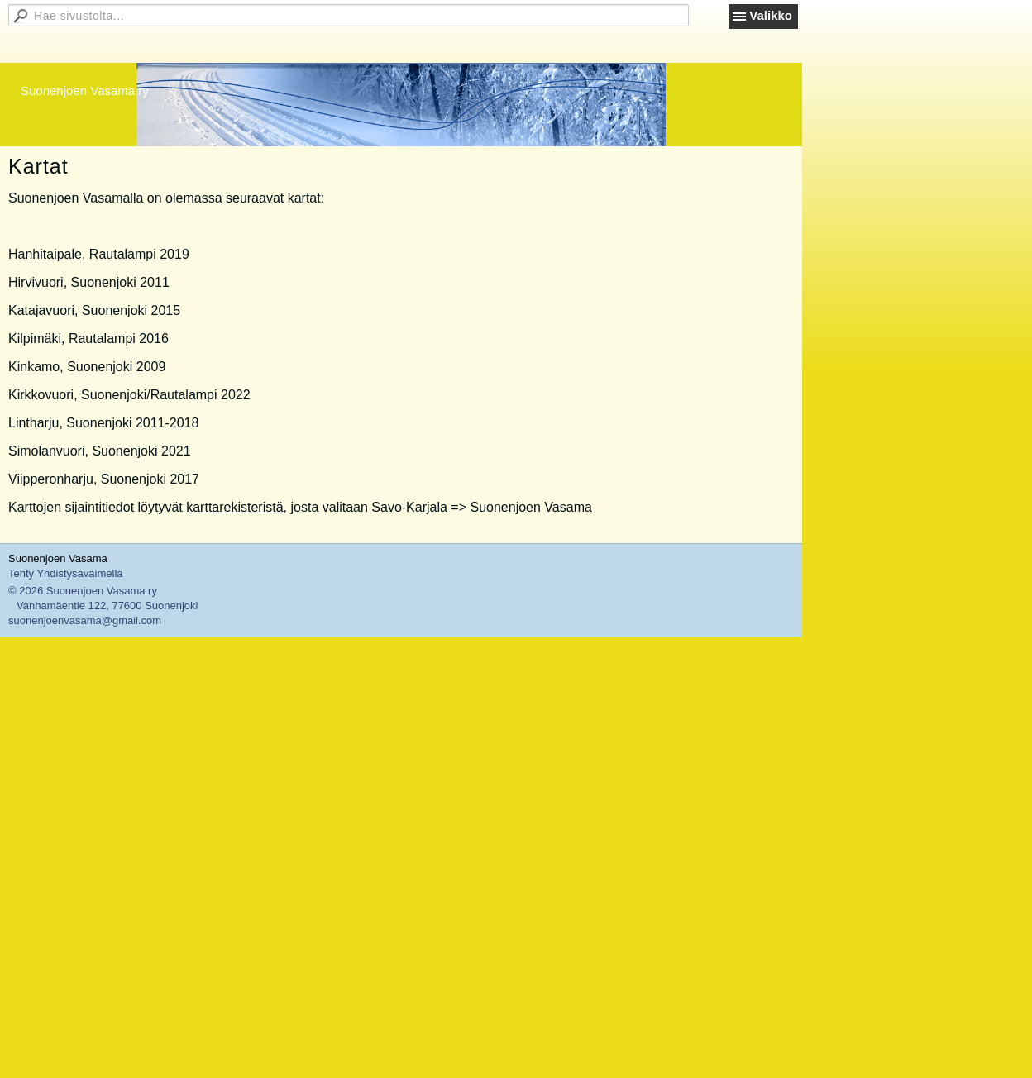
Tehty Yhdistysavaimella (65, 573)
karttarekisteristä (234, 507)
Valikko (770, 15)
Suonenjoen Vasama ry (85, 90)
